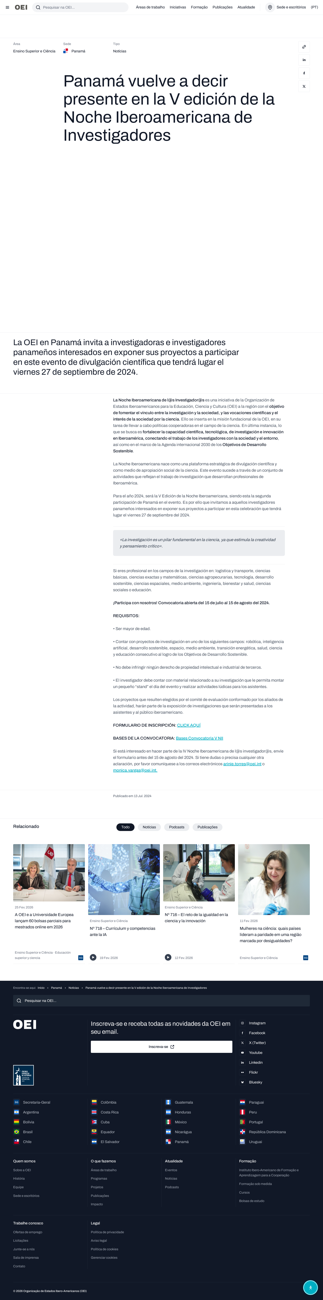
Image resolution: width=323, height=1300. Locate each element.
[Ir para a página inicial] (21, 7)
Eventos (171, 1170)
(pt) (314, 7)
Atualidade (246, 7)
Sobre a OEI (22, 1170)
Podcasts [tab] (176, 827)
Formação (199, 7)
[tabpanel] (161, 904)
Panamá (56, 987)
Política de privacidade (107, 1232)
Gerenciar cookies (104, 1258)
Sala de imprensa (26, 1258)
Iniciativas (178, 7)
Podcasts (172, 1187)
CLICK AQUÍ (188, 725)
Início (41, 987)
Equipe (18, 1187)
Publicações (223, 7)
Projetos (97, 1187)
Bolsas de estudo (251, 1201)
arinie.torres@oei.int (242, 764)
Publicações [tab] (208, 827)
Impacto (97, 1204)
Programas (99, 1178)
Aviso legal (99, 1240)
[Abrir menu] (7, 7)
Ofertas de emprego (27, 1232)
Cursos (244, 1192)
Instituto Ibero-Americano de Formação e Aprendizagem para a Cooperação (269, 1172)
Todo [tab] (125, 827)
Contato (19, 1266)
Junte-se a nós (24, 1249)
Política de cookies (104, 1249)
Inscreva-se (162, 1046)
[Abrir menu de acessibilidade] (310, 1287)
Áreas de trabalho (150, 7)
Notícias (74, 987)
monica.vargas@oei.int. (135, 770)
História (19, 1178)
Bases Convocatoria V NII (199, 738)
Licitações (20, 1240)
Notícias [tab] (149, 827)
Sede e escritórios (26, 1195)
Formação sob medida (255, 1184)
